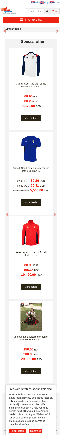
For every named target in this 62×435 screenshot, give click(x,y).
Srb (35, 2)
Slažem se (35, 431)
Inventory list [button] (31, 19)
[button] (3, 29)
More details (31, 118)
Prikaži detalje (17, 431)
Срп (54, 2)
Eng (44, 2)
